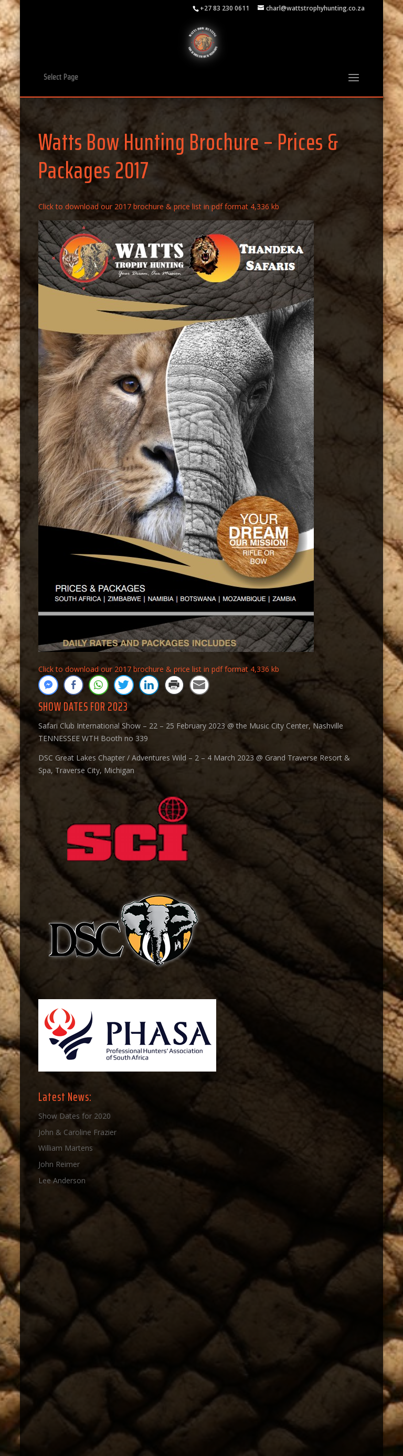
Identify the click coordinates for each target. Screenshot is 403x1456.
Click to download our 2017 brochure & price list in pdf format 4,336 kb (158, 206)
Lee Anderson (62, 1180)
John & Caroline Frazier (77, 1132)
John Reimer (59, 1164)
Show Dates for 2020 (74, 1116)
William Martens (65, 1148)
